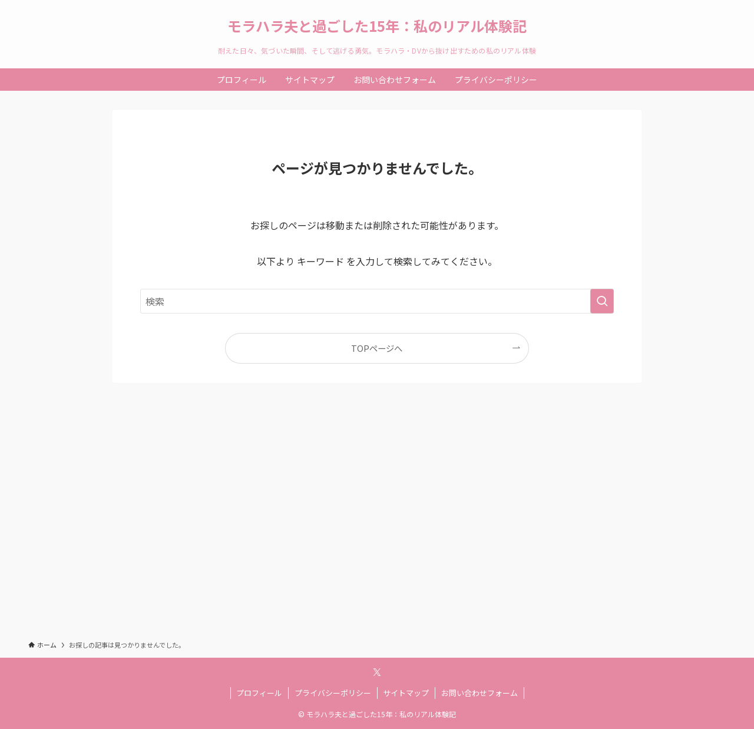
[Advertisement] (377, 522)
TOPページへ (376, 348)
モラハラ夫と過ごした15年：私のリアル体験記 (377, 26)
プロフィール (259, 692)
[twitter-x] (377, 672)
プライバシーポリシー (333, 692)
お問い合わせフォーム (479, 692)
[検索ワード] (377, 301)
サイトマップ (406, 692)
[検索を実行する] (602, 301)
